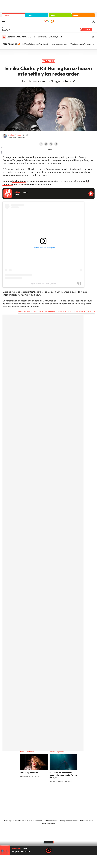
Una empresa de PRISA (48, 831)
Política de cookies (50, 821)
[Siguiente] (93, 44)
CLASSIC (30, 15)
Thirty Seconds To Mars (80, 44)
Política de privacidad (34, 821)
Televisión (48, 61)
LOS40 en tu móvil (86, 821)
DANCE (52, 15)
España (5, 30)
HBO (89, 311)
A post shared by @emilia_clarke (43, 283)
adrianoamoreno (23, 135)
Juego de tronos (24, 311)
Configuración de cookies (69, 821)
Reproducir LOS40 (91, 193)
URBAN (75, 15)
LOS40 (6, 15)
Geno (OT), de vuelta (29, 772)
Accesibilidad (19, 821)
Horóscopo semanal (60, 44)
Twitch (58, 790)
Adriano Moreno (14, 135)
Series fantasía (79, 311)
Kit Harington (50, 311)
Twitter (46, 144)
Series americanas (64, 311)
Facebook (41, 144)
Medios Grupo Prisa (48, 837)
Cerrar (93, 37)
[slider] (48, 845)
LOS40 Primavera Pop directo (35, 44)
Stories (63, 790)
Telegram (56, 144)
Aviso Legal (8, 821)
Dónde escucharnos (48, 823)
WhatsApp (51, 144)
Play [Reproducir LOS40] (48, 850)
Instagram (34, 790)
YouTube (44, 790)
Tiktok (39, 790)
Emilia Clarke (38, 311)
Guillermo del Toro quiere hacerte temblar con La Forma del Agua (63, 774)
